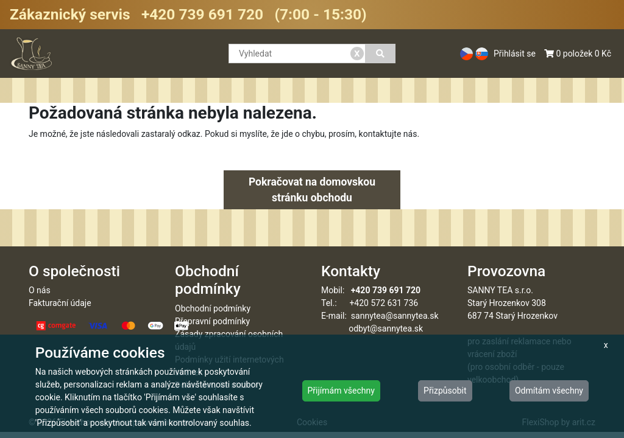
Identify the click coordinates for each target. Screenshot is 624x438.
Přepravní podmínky (212, 321)
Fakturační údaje (60, 303)
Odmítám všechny (549, 390)
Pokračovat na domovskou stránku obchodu (312, 190)
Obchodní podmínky (212, 308)
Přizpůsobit (445, 390)
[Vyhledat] (380, 53)
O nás (40, 290)
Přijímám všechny (341, 390)
